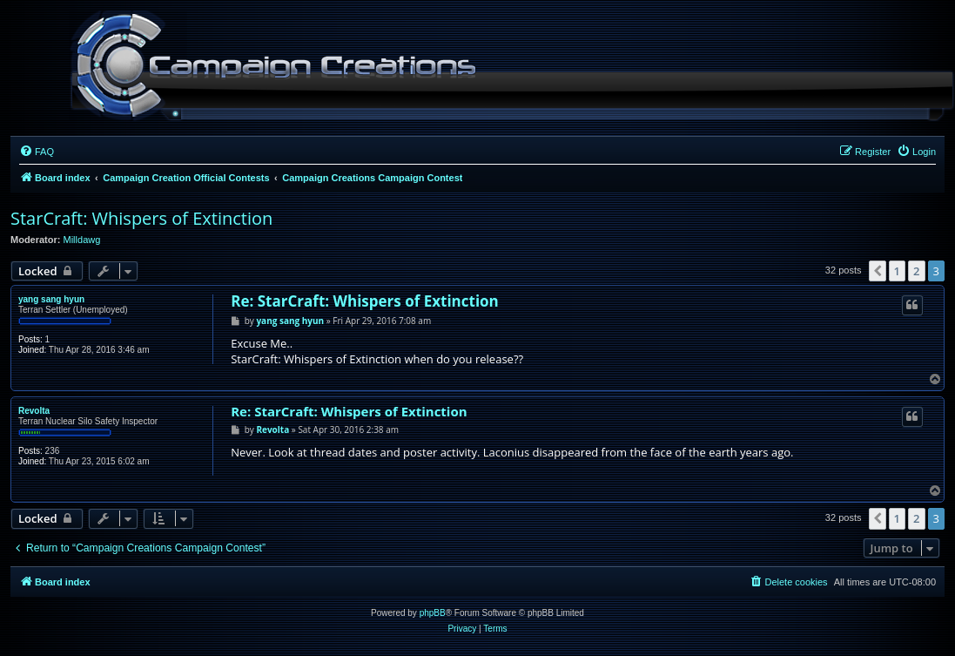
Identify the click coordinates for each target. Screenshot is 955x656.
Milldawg (82, 239)
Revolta (34, 411)
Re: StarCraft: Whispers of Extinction (365, 301)
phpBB (433, 613)
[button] (877, 270)
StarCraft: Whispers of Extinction (141, 218)
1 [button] (897, 271)
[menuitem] (36, 151)
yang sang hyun (51, 299)
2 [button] (916, 271)
